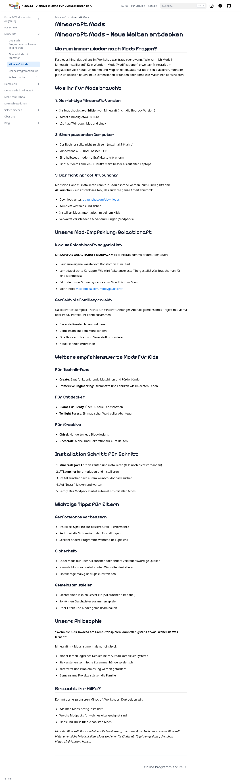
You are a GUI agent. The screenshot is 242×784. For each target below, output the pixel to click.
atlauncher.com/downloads (101, 199)
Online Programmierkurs (165, 767)
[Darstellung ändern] (23, 778)
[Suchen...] (183, 6)
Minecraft (60, 17)
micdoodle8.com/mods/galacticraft (100, 289)
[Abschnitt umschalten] (38, 19)
